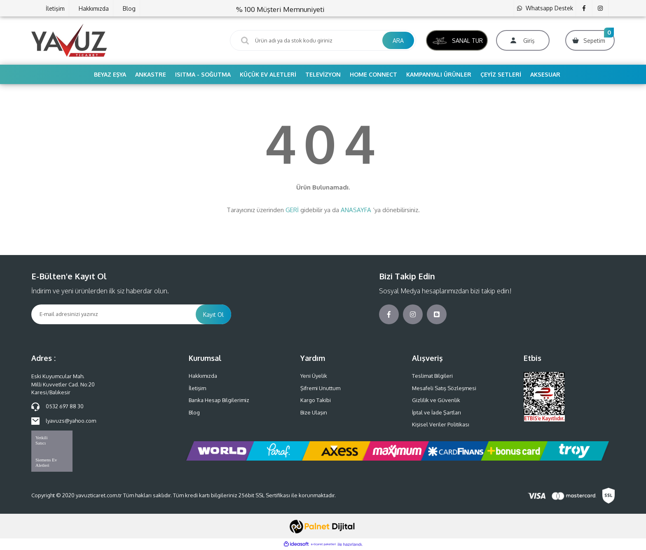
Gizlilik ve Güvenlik (436, 400)
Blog (129, 8)
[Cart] (590, 40)
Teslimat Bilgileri (432, 375)
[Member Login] (523, 40)
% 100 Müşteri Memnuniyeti (280, 9)
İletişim (55, 8)
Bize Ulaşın (313, 412)
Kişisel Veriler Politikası (440, 424)
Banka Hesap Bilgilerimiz (219, 400)
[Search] (323, 40)
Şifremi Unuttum (320, 388)
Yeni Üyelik (313, 375)
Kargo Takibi (315, 400)
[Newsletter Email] (113, 314)
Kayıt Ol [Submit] (213, 314)
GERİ (292, 210)
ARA (398, 40)
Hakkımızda (94, 8)
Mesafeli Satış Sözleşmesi (444, 388)
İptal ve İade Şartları (436, 412)
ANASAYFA (356, 210)
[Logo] (69, 40)
